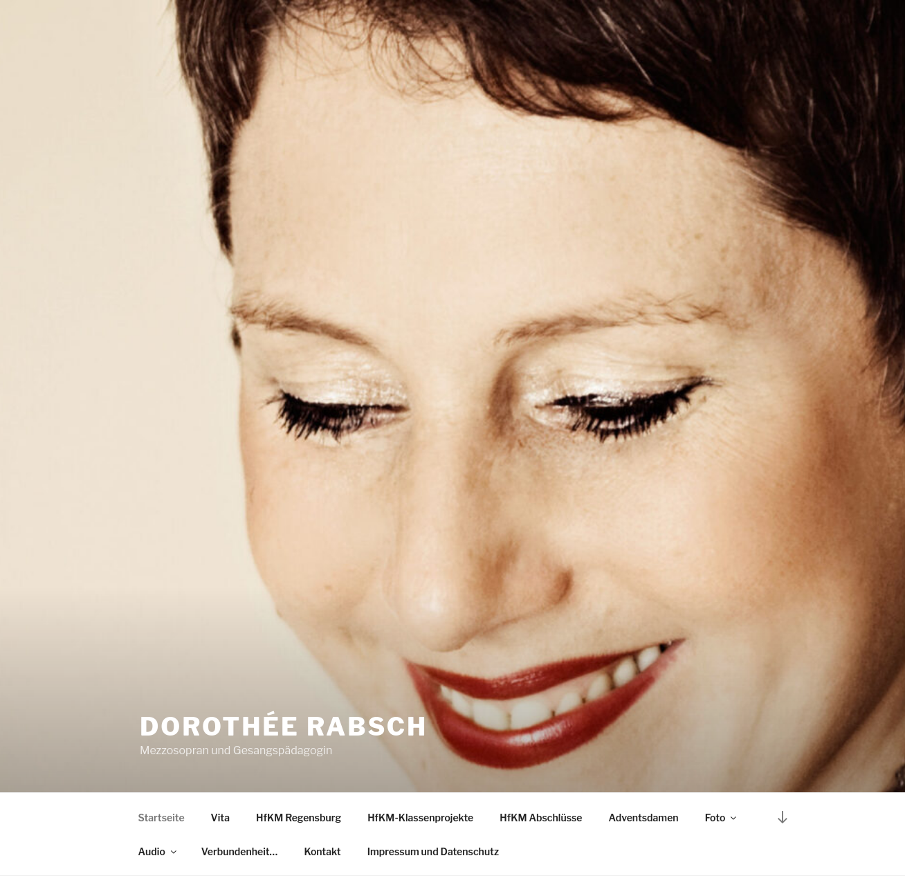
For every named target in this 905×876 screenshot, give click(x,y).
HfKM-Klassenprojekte (420, 817)
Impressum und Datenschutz (433, 851)
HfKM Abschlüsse (541, 817)
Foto (722, 817)
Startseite (161, 817)
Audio (158, 851)
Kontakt (322, 851)
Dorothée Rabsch (284, 726)
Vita (220, 817)
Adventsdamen (644, 817)
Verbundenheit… (239, 851)
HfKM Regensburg (298, 817)
